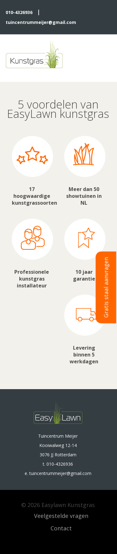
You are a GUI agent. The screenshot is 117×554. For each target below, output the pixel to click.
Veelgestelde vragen (61, 515)
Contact (61, 528)
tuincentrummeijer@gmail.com (41, 22)
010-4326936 (19, 12)
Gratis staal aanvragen (106, 287)
